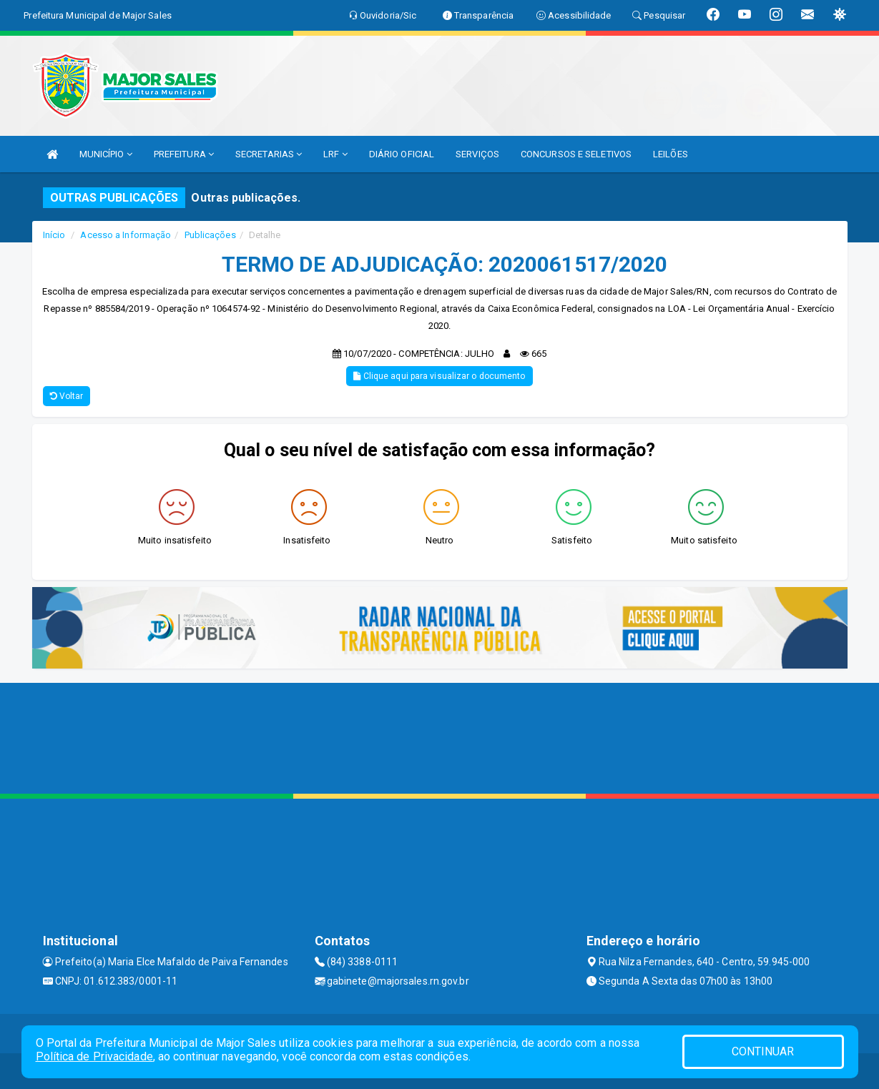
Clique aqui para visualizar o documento (439, 376)
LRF (335, 154)
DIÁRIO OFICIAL (401, 154)
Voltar (67, 396)
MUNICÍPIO (105, 154)
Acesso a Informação (125, 235)
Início (54, 235)
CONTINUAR (763, 1051)
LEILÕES (670, 154)
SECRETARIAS (268, 154)
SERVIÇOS (477, 154)
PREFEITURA (184, 154)
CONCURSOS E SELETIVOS (576, 154)
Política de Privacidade (94, 1056)
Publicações (210, 235)
